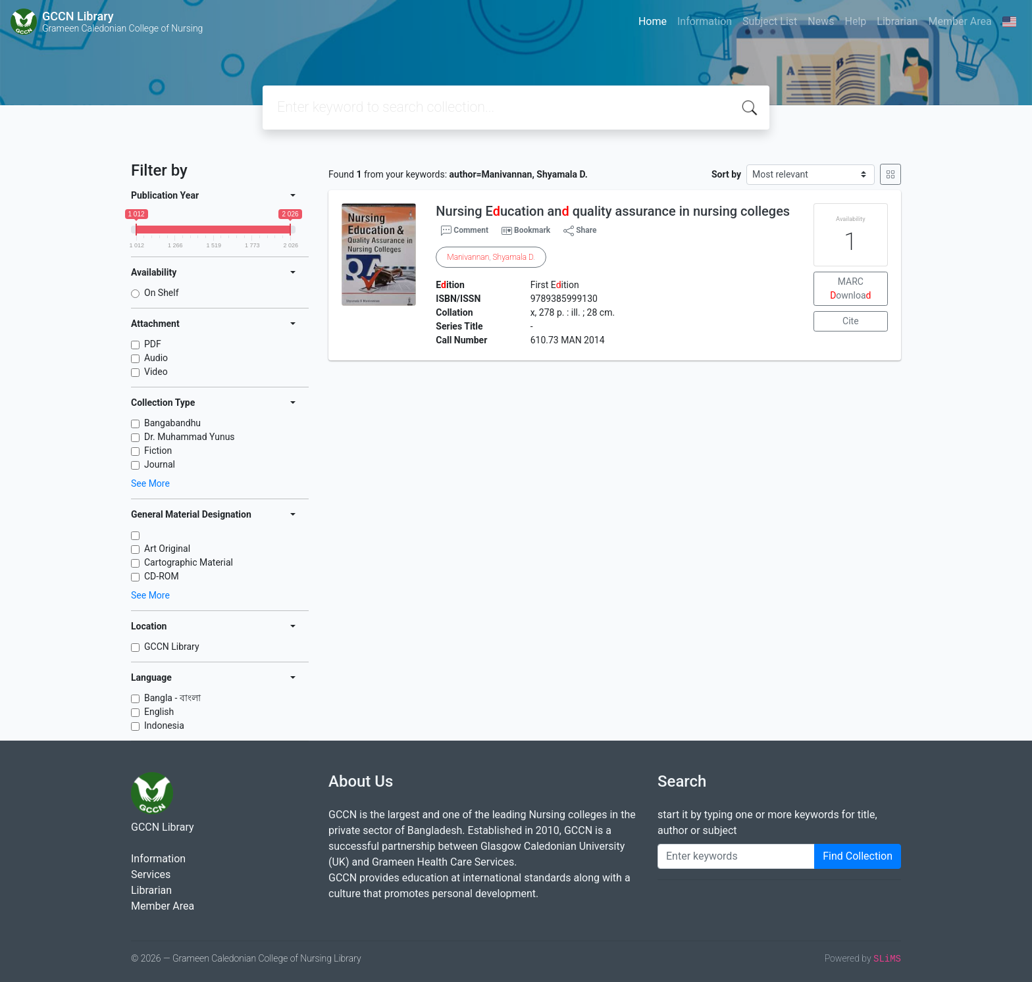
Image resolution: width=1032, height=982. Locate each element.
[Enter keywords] (736, 856)
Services (150, 874)
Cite (850, 321)
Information (704, 21)
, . (491, 257)
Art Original (167, 548)
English (159, 711)
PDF (152, 344)
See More (150, 483)
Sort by (726, 174)
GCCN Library (171, 646)
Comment (464, 231)
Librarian (897, 21)
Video (156, 371)
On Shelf (161, 292)
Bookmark (532, 230)
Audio (156, 358)
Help (855, 21)
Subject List (769, 21)
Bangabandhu (172, 423)
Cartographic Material (188, 562)
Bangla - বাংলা (172, 698)
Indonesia (164, 725)
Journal (159, 464)
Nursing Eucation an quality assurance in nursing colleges (613, 211)
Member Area (959, 21)
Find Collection (857, 856)
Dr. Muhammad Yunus (189, 436)
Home (652, 21)
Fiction (158, 450)
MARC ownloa (850, 288)
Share (579, 231)
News (821, 21)
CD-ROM (161, 576)
